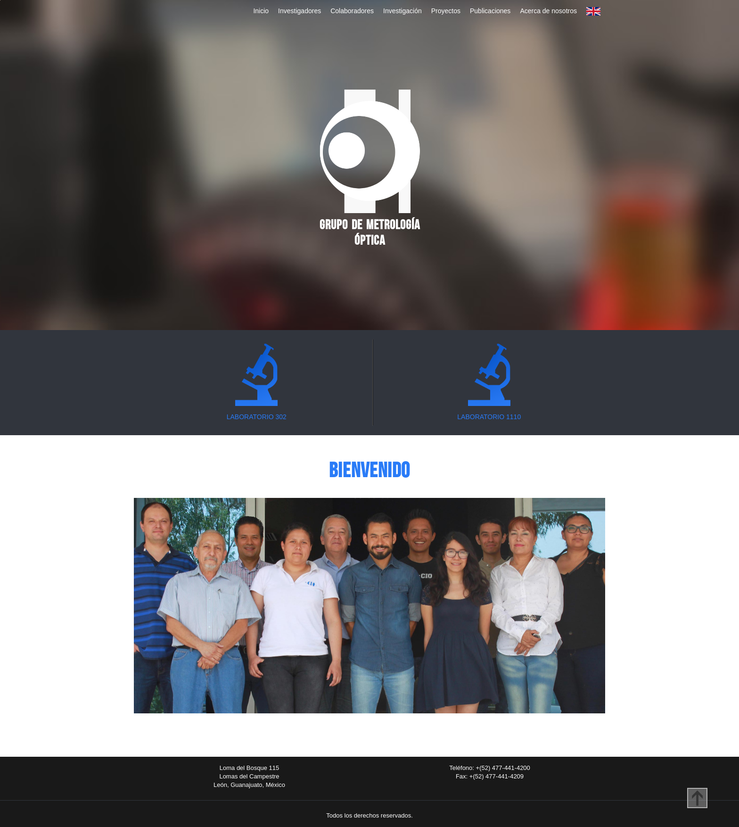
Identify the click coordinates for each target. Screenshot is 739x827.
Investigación (402, 11)
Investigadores (299, 11)
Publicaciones (490, 11)
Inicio (261, 11)
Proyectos (445, 11)
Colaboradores (352, 11)
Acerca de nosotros (548, 11)
